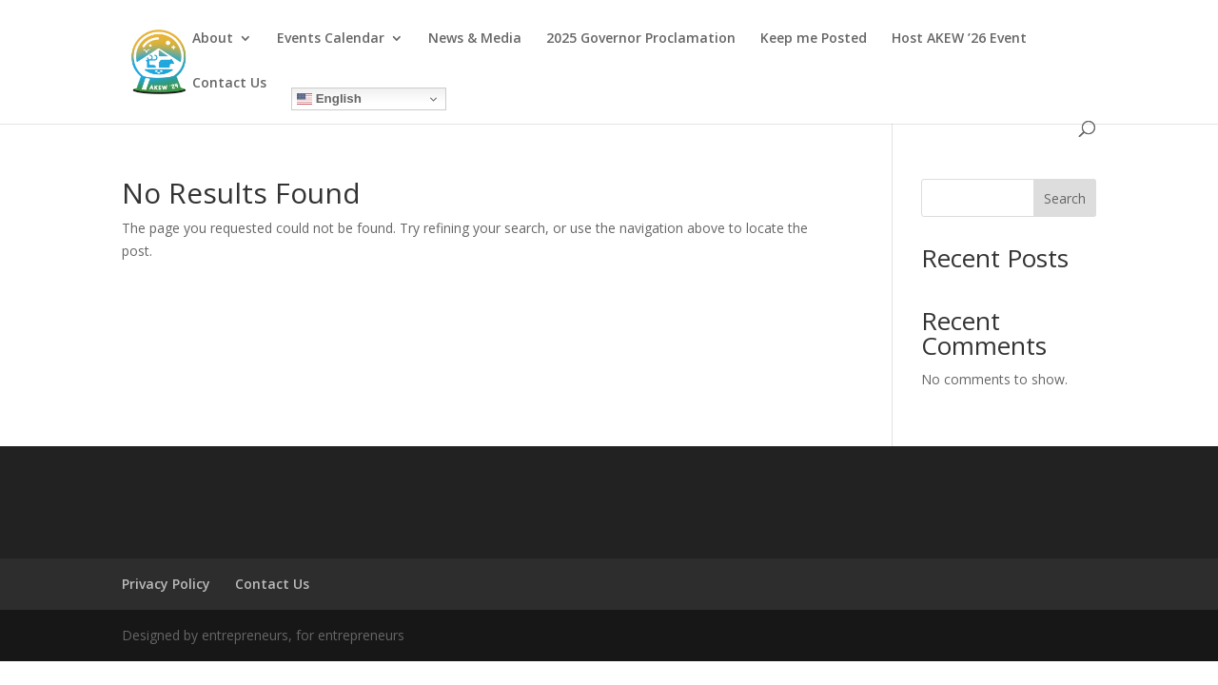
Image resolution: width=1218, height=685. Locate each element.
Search (1065, 198)
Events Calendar (330, 39)
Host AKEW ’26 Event (959, 39)
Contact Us (229, 83)
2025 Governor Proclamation (641, 39)
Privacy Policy (166, 584)
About (212, 39)
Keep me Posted (813, 39)
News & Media (474, 39)
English (329, 99)
